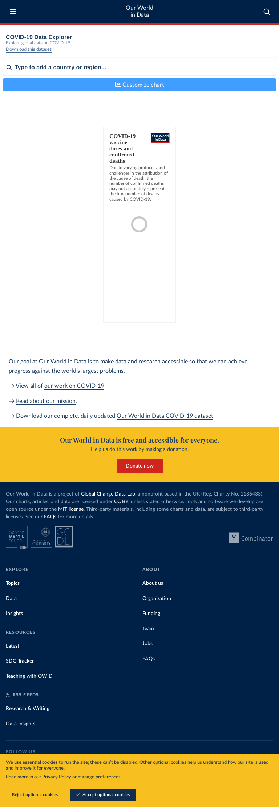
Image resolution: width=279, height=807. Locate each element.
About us (152, 583)
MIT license (71, 509)
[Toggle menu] (13, 11)
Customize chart (139, 85)
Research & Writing (27, 708)
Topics (13, 583)
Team (148, 628)
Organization (156, 598)
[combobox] (266, 12)
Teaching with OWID (29, 676)
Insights (14, 613)
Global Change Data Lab (108, 494)
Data (11, 598)
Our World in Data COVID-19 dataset (165, 416)
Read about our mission (46, 401)
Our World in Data (139, 11)
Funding (151, 613)
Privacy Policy (56, 777)
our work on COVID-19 (74, 386)
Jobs (147, 643)
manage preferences (99, 777)
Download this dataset (29, 49)
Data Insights (20, 723)
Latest (12, 646)
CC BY (121, 501)
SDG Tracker (20, 661)
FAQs (50, 516)
